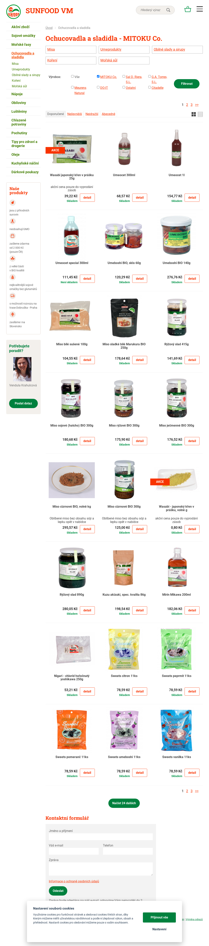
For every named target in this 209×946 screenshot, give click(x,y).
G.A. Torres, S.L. (159, 79)
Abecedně (108, 114)
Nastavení (159, 929)
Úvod (49, 28)
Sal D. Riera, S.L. (134, 79)
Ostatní (131, 88)
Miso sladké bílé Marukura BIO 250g (124, 346)
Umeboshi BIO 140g (176, 263)
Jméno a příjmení (61, 831)
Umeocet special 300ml (71, 263)
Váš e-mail (56, 845)
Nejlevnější (74, 114)
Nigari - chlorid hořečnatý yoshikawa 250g (71, 677)
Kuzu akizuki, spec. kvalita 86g (124, 594)
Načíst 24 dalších (124, 803)
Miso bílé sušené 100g (71, 344)
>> (197, 105)
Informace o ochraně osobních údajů (74, 881)
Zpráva (54, 860)
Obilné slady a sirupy (169, 49)
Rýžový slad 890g (72, 594)
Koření (52, 60)
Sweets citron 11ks (124, 676)
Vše (76, 77)
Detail (87, 197)
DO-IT (104, 88)
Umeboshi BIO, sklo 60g (124, 263)
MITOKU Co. (108, 77)
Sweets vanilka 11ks (176, 757)
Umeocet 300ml (124, 175)
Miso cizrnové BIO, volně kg (72, 506)
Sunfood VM (49, 10)
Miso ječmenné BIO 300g (176, 425)
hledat (168, 10)
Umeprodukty (110, 49)
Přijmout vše (159, 917)
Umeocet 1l (177, 175)
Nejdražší (92, 114)
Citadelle (157, 88)
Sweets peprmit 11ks (176, 676)
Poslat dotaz (23, 403)
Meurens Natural (80, 90)
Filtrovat (187, 84)
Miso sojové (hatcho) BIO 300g (71, 425)
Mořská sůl (108, 60)
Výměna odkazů (194, 919)
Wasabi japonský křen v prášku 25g (72, 176)
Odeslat (58, 891)
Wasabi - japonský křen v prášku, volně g (176, 508)
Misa (51, 49)
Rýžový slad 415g (176, 344)
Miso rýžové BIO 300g (124, 425)
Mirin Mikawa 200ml (176, 594)
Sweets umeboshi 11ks (124, 757)
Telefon (108, 845)
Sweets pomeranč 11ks (71, 757)
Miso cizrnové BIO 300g (124, 506)
